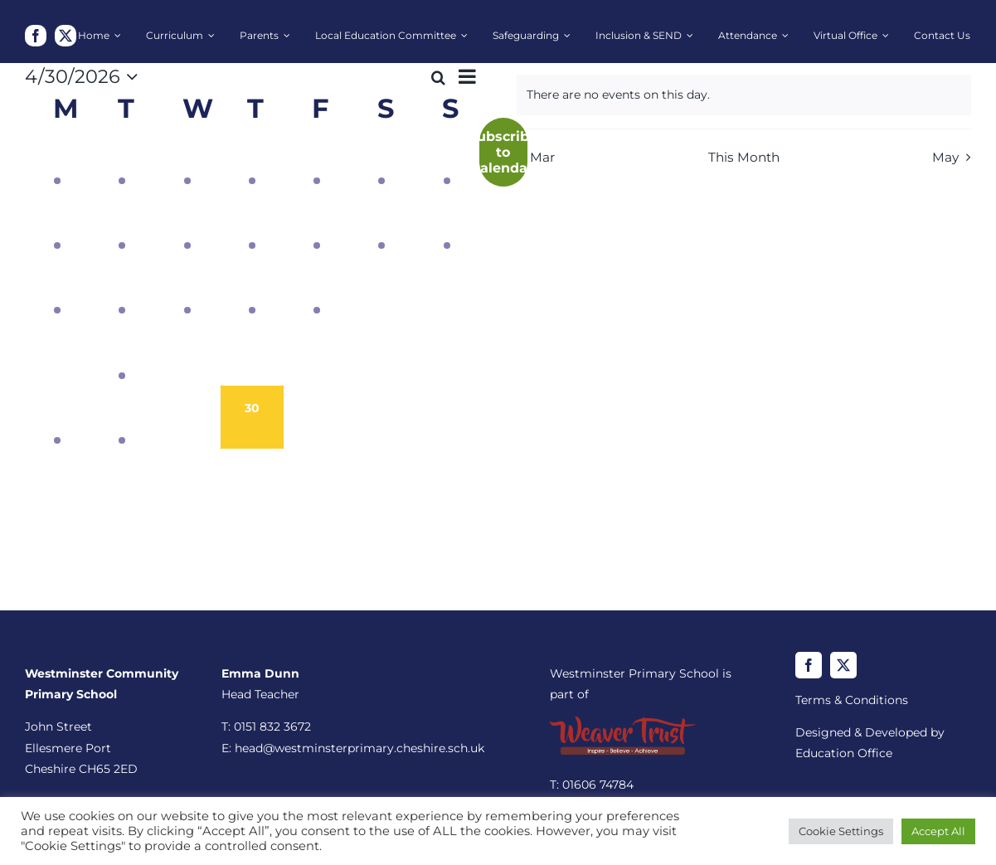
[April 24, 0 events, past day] (316, 352)
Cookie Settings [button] (841, 831)
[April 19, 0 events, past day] (446, 287)
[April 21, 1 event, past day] (122, 352)
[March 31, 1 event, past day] (122, 157)
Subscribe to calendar (503, 152)
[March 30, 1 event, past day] (57, 157)
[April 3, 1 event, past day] (316, 157)
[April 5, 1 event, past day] (446, 157)
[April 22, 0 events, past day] (186, 352)
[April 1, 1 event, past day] (186, 157)
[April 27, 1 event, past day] (57, 417)
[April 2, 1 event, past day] (252, 157)
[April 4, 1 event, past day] (381, 157)
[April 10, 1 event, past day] (316, 222)
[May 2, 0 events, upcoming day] (381, 417)
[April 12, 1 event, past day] (446, 222)
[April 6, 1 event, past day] (57, 222)
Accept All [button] (938, 831)
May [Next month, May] (945, 157)
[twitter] (65, 35)
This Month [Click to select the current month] (744, 157)
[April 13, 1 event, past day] (57, 287)
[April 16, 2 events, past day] (252, 287)
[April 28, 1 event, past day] (122, 417)
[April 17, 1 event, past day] (316, 287)
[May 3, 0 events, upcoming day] (446, 417)
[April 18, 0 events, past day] (381, 287)
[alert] (744, 95)
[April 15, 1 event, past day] (186, 287)
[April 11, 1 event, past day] (381, 222)
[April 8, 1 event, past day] (186, 222)
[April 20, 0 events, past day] (57, 352)
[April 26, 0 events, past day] (446, 352)
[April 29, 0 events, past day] (186, 417)
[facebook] (35, 35)
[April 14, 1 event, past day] (122, 287)
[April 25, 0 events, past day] (381, 352)
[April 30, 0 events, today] (252, 417)
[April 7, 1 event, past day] (122, 222)
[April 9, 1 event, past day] (252, 222)
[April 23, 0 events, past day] (252, 352)
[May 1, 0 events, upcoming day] (316, 417)
